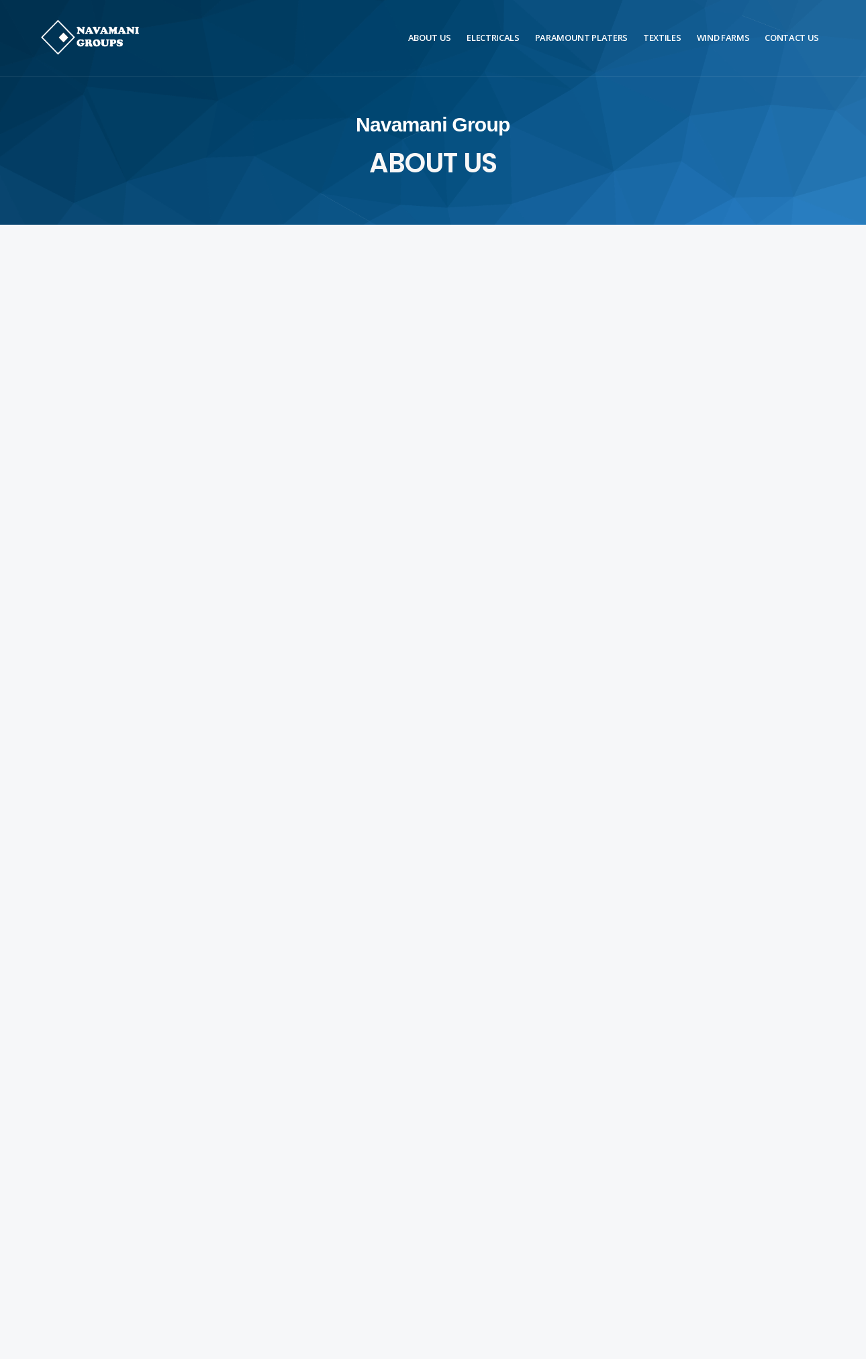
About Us (429, 38)
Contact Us (792, 38)
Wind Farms (723, 38)
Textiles (662, 38)
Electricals (493, 38)
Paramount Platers (581, 38)
